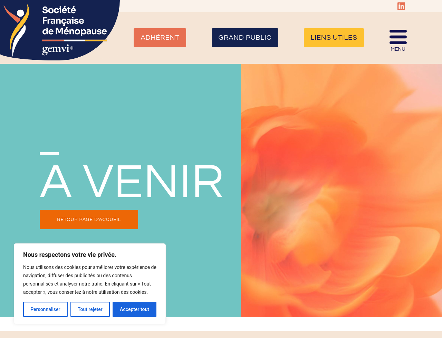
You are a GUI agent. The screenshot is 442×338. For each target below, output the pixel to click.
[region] (90, 283)
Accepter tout (134, 309)
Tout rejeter (90, 309)
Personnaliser (45, 309)
